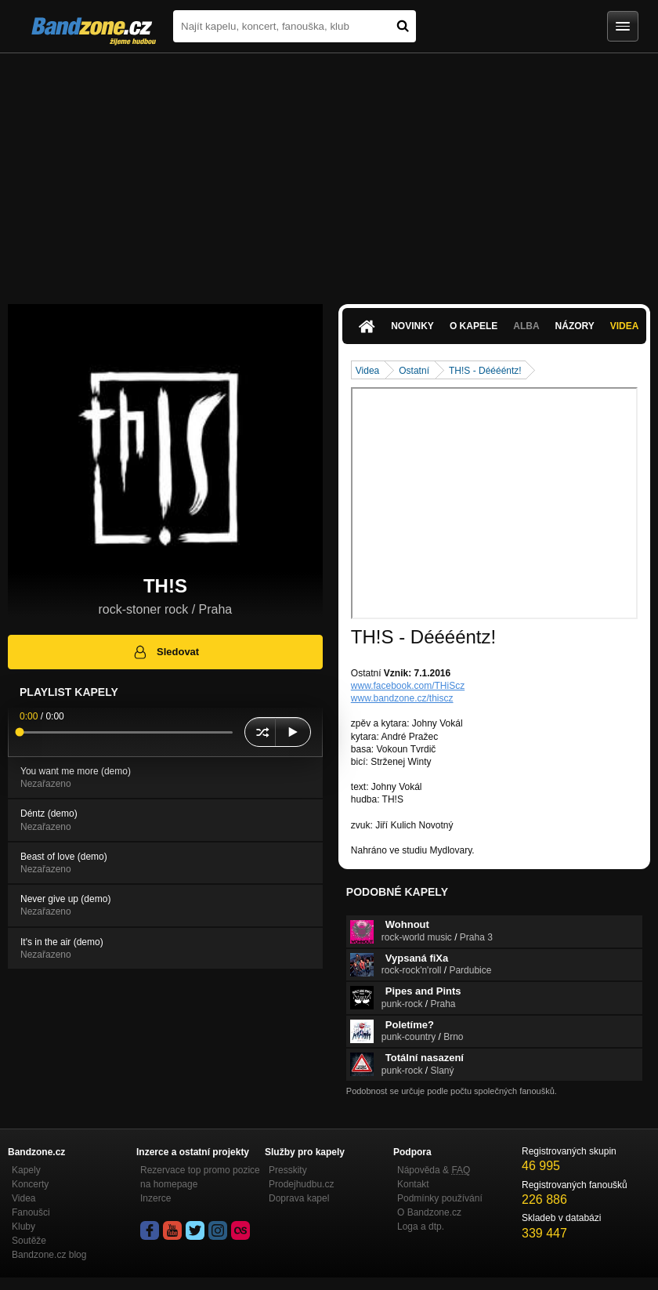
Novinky (412, 326)
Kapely (26, 1170)
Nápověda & (433, 1170)
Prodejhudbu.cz (301, 1184)
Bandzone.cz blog (49, 1254)
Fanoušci (31, 1212)
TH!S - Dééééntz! (485, 370)
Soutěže (29, 1240)
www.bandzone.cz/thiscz (402, 698)
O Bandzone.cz (429, 1212)
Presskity (288, 1170)
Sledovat (166, 652)
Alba (526, 326)
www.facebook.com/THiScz (408, 685)
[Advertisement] (329, 171)
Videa (624, 326)
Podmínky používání (440, 1198)
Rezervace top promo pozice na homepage (200, 1177)
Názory (575, 326)
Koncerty (30, 1184)
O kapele (473, 326)
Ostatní (414, 370)
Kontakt (413, 1184)
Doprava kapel (299, 1198)
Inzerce (155, 1198)
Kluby (23, 1226)
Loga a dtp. (420, 1226)
